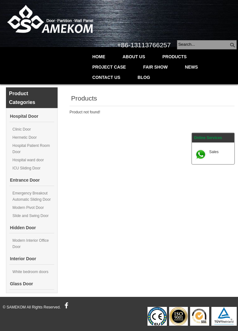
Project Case (109, 67)
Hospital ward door (28, 160)
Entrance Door (25, 180)
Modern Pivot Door (28, 207)
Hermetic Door (25, 137)
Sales (214, 152)
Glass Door (21, 284)
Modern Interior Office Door (31, 243)
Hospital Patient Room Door (31, 148)
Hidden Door (23, 227)
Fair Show (155, 67)
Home (98, 56)
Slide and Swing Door (31, 216)
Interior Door (23, 258)
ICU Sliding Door (26, 168)
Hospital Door (24, 116)
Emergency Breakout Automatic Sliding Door (32, 196)
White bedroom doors (31, 272)
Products (175, 56)
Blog (143, 77)
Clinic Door (22, 129)
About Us (133, 56)
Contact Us (106, 77)
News (191, 67)
